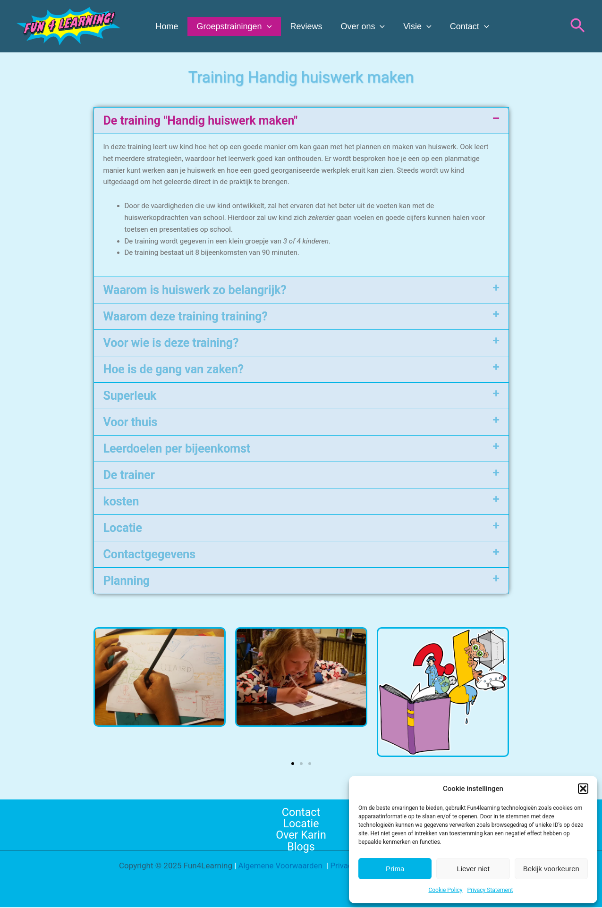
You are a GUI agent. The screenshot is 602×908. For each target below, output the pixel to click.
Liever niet (473, 869)
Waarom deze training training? (185, 316)
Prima (395, 869)
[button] (583, 788)
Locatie (122, 528)
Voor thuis (130, 422)
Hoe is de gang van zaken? (173, 369)
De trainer (129, 475)
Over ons (358, 26)
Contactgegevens (149, 554)
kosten (121, 501)
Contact (461, 26)
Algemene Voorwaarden (279, 866)
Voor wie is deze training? (171, 343)
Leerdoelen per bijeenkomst (177, 448)
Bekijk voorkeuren (551, 869)
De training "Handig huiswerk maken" (200, 120)
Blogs (301, 847)
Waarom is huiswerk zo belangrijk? (195, 290)
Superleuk (130, 396)
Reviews (303, 26)
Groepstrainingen (232, 26)
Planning (126, 581)
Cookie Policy (445, 890)
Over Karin (301, 835)
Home (166, 26)
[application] (265, 26)
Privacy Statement (490, 890)
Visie (411, 26)
